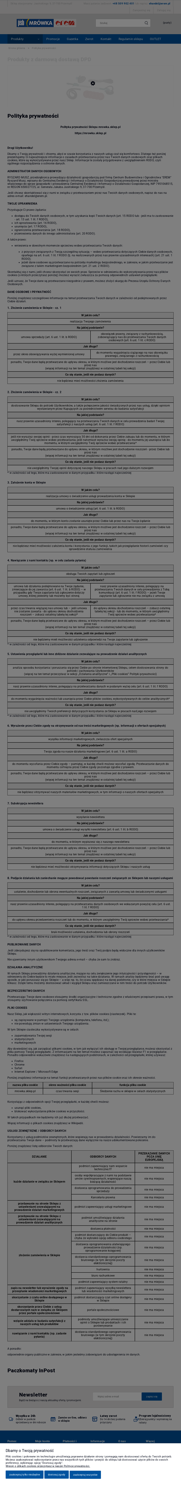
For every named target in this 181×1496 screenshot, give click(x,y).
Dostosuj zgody (56, 1475)
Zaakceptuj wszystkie (85, 1475)
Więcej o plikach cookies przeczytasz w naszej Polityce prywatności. (48, 1466)
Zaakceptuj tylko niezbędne (24, 1475)
